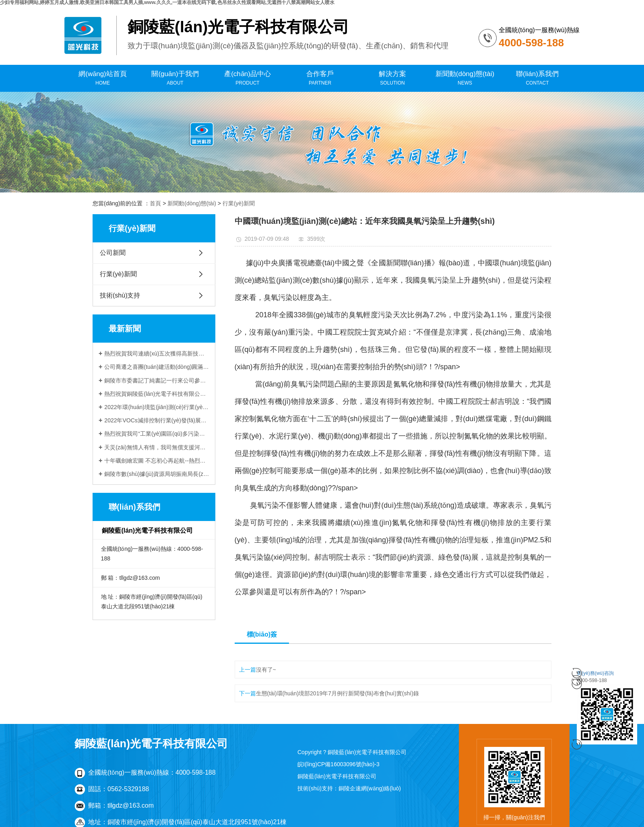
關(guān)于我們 (175, 78)
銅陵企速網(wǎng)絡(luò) (370, 788)
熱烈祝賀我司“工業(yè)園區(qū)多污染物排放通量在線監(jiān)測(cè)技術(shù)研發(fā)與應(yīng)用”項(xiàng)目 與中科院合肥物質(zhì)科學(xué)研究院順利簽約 (156, 433)
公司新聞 (113, 252)
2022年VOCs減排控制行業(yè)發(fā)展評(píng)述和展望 (156, 420)
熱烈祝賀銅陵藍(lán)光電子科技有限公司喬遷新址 (156, 394)
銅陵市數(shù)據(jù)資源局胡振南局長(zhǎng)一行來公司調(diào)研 (156, 474)
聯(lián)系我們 (537, 78)
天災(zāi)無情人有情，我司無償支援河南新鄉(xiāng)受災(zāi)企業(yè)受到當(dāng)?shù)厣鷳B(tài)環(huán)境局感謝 (156, 447)
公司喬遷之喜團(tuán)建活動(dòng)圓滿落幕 (156, 367)
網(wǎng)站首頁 (102, 78)
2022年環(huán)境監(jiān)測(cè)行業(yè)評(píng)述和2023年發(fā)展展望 (156, 407)
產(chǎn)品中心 (247, 78)
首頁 (155, 203)
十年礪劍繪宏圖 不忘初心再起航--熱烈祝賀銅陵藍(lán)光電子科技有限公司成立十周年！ (156, 460)
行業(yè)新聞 (239, 203)
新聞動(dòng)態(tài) (465, 78)
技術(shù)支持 (120, 295)
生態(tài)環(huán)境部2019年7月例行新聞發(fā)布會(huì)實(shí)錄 (337, 693)
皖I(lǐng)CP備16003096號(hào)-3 (338, 764)
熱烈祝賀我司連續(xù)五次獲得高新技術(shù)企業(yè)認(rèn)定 (156, 353)
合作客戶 (320, 78)
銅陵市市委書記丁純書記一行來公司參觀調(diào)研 (156, 380)
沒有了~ (266, 669)
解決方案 (392, 78)
